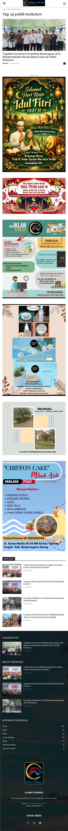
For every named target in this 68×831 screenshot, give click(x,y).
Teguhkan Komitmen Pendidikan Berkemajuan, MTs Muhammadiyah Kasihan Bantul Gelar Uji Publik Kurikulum (31, 57)
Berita (5, 50)
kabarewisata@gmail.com (36, 791)
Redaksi (5, 63)
